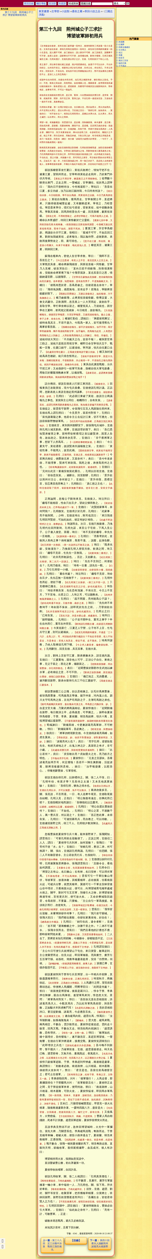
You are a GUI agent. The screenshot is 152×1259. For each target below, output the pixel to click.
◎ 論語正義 (121, 63)
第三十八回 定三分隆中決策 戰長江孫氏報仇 (52, 1245)
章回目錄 (28, 3)
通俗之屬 (77, 11)
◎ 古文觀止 (121, 50)
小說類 (65, 11)
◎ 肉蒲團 (120, 42)
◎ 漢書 (119, 55)
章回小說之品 (92, 11)
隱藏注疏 (85, 3)
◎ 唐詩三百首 (122, 60)
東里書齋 (44, 11)
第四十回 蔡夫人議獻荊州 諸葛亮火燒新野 (100, 1243)
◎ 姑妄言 (120, 58)
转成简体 (73, 3)
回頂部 (52, 3)
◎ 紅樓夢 (120, 44)
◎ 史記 (119, 53)
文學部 (55, 11)
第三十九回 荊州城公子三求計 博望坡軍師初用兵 (17, 13)
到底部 (62, 3)
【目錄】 (76, 1240)
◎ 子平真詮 (121, 66)
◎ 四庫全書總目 (123, 47)
